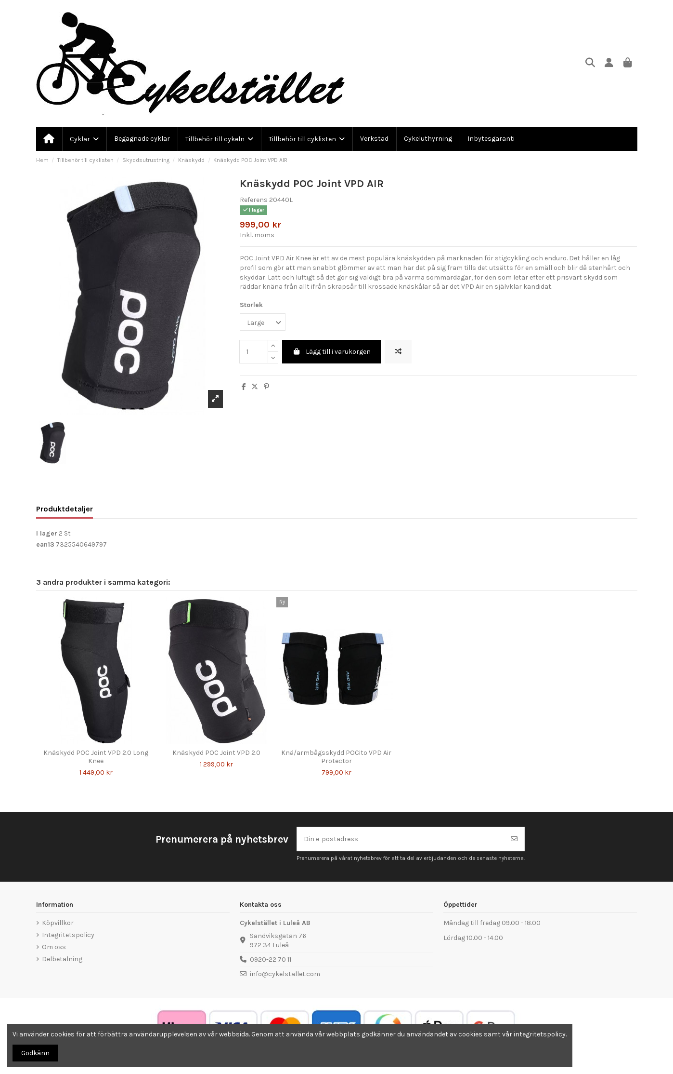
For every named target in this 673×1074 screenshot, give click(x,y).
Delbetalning (62, 959)
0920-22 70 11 (270, 959)
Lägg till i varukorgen (331, 352)
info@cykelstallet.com (285, 974)
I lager (46, 533)
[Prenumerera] (514, 839)
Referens (254, 200)
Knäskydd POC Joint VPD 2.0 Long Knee (95, 757)
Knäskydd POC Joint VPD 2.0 (216, 753)
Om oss (54, 947)
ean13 (45, 544)
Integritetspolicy (68, 935)
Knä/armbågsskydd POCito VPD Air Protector (336, 757)
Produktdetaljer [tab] (64, 508)
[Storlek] (262, 322)
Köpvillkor (58, 923)
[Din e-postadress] (401, 839)
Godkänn (35, 1053)
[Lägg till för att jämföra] (398, 351)
